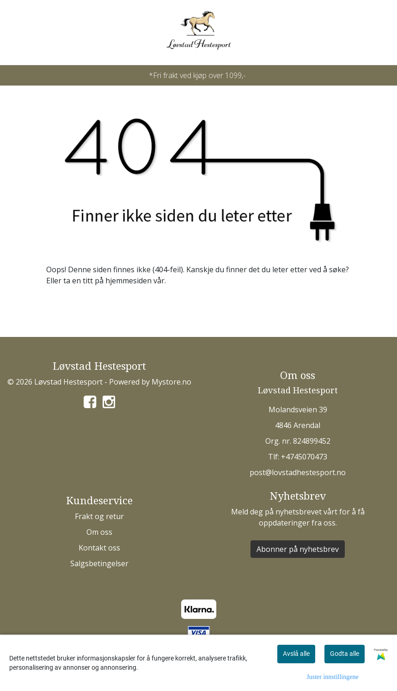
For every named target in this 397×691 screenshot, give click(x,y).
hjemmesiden (128, 280)
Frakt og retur (99, 516)
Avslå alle (296, 653)
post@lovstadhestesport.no (298, 472)
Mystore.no (171, 382)
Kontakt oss (99, 548)
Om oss (99, 532)
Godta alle (344, 653)
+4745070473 (304, 457)
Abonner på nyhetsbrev (298, 549)
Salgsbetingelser (99, 563)
